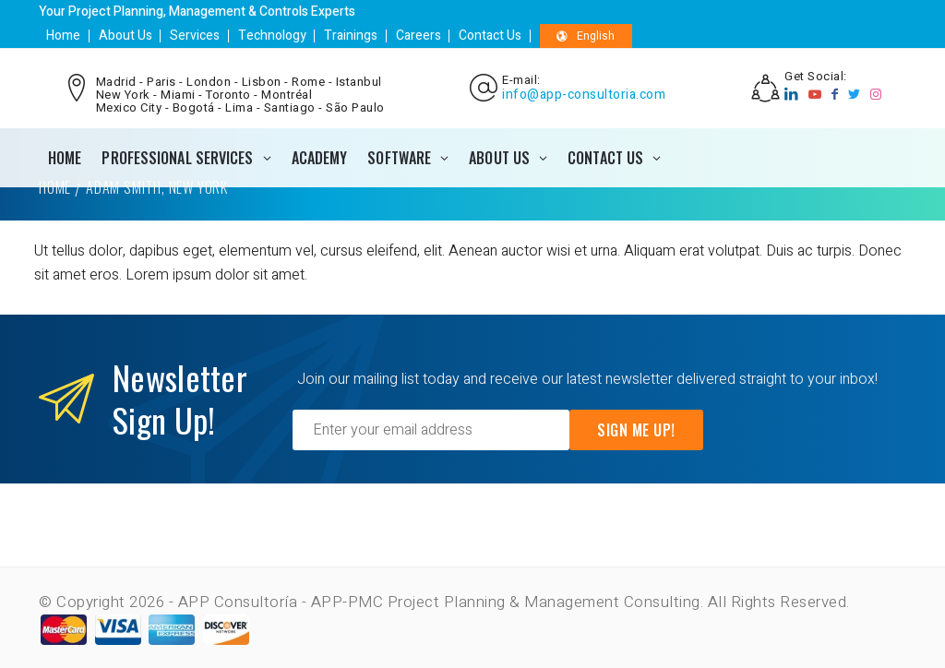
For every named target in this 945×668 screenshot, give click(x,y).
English (583, 36)
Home (63, 35)
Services (194, 35)
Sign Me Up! (636, 430)
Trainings (349, 35)
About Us (124, 35)
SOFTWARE (399, 158)
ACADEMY (320, 158)
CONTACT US (605, 158)
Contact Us (487, 35)
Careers (415, 35)
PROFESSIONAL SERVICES (177, 158)
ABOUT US (499, 158)
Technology (270, 35)
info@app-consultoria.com (583, 95)
